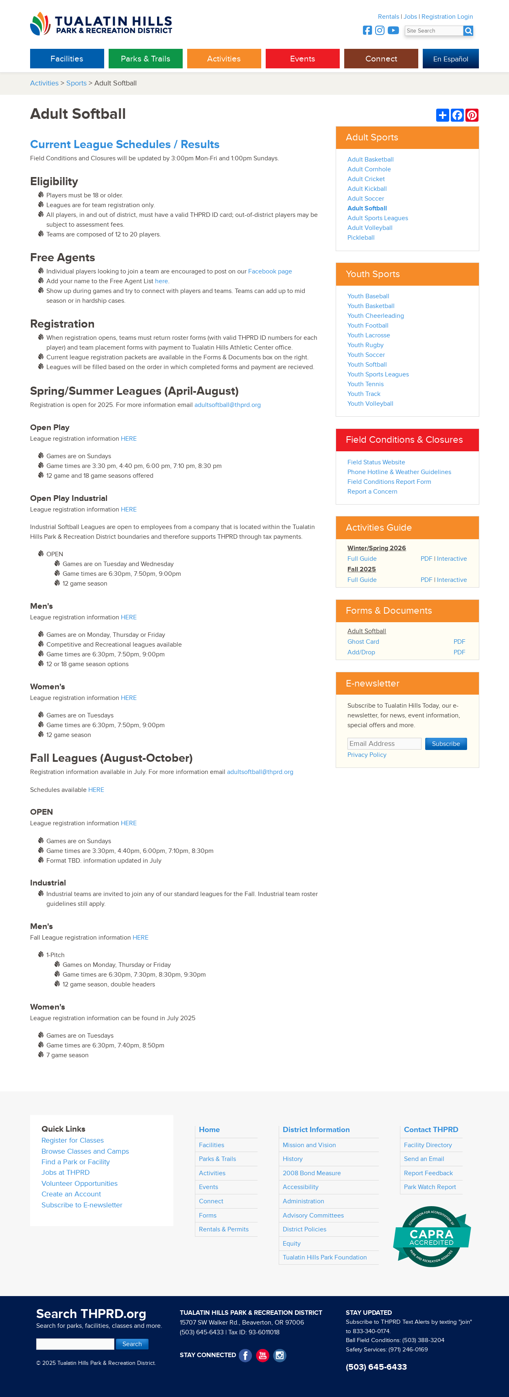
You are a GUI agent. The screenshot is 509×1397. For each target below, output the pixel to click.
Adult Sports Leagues (377, 218)
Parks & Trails (145, 59)
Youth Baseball (368, 296)
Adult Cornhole (369, 169)
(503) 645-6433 (202, 1332)
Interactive (452, 559)
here (161, 281)
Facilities (66, 59)
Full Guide (362, 559)
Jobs (410, 17)
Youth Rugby (365, 345)
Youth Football (368, 325)
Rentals (388, 17)
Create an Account (71, 1194)
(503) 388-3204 (423, 1340)
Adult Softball (367, 208)
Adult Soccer (365, 199)
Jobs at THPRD (66, 1172)
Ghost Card (363, 642)
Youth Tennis (365, 384)
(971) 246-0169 (408, 1349)
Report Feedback (428, 1173)
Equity (292, 1244)
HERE (129, 439)
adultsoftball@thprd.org (227, 405)
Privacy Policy (367, 755)
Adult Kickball (367, 189)
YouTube (262, 1355)
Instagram (279, 1355)
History (293, 1159)
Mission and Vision (309, 1145)
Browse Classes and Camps (85, 1151)
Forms (207, 1215)
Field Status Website (376, 462)
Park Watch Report (430, 1187)
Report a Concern (372, 492)
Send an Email (424, 1159)
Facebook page (270, 271)
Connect (381, 59)
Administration (303, 1201)
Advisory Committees (313, 1215)
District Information (316, 1130)
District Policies (304, 1229)
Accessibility (301, 1187)
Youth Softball (367, 365)
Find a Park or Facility (76, 1162)
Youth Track (363, 394)
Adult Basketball (370, 159)
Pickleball (361, 238)
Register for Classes (73, 1140)
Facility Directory (428, 1145)
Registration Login (447, 17)
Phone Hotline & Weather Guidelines (399, 472)
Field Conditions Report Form (389, 482)
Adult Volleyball (370, 228)
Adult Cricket (366, 179)
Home (209, 1130)
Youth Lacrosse (368, 335)
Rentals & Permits (224, 1229)
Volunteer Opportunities (80, 1183)
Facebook (245, 1355)
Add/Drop (361, 652)
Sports (76, 83)
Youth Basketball (371, 306)
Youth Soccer (366, 355)
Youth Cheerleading (375, 316)
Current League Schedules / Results (125, 145)
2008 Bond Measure (312, 1173)
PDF (427, 559)
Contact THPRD (431, 1130)
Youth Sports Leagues (378, 374)
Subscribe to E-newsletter (82, 1205)
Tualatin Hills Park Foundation (325, 1257)
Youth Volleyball (370, 404)
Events (302, 59)
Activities (224, 59)
